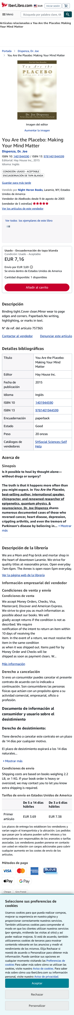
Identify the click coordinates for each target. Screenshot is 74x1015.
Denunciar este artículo (56, 336)
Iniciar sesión (53, 5)
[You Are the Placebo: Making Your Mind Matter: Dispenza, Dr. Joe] (37, 90)
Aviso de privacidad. (46, 976)
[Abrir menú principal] (8, 14)
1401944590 (21, 156)
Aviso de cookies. (43, 968)
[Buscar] (68, 14)
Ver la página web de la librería (23, 575)
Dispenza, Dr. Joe (28, 51)
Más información (13, 664)
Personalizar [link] (37, 1005)
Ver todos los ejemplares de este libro (28, 220)
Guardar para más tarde (16, 182)
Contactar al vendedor (17, 336)
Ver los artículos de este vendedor (22, 208)
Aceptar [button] (37, 983)
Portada (6, 51)
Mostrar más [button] (13, 761)
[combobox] (42, 14)
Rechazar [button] (37, 994)
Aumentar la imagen (37, 130)
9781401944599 (46, 410)
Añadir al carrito (37, 287)
